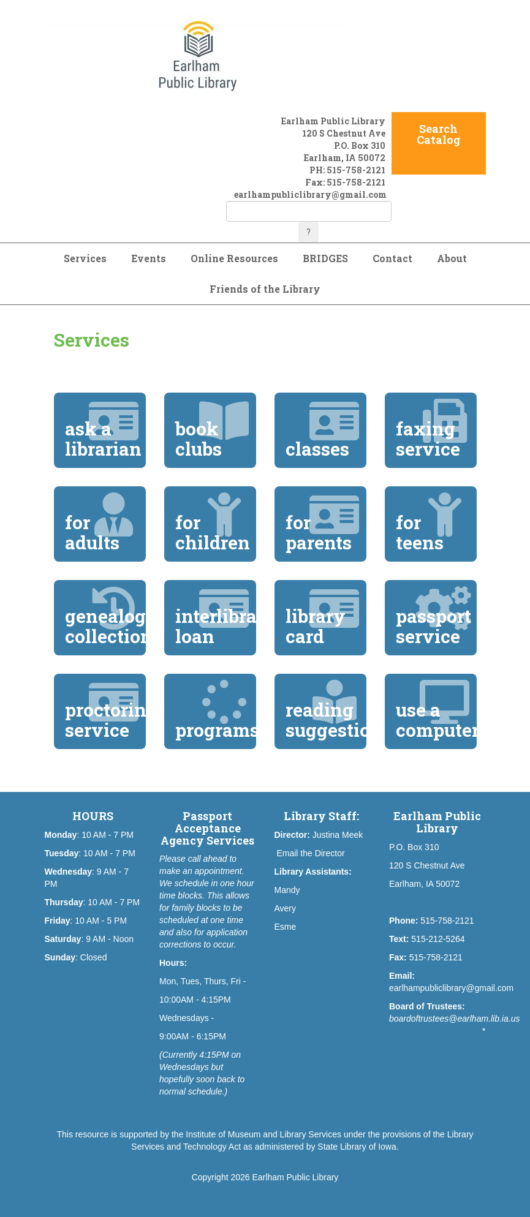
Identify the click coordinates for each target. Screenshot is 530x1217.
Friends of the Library (265, 288)
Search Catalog (438, 134)
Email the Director (310, 853)
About (452, 258)
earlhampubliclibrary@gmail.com (310, 194)
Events (148, 258)
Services (85, 258)
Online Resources (234, 258)
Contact (392, 258)
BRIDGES (325, 258)
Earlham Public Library (295, 1177)
